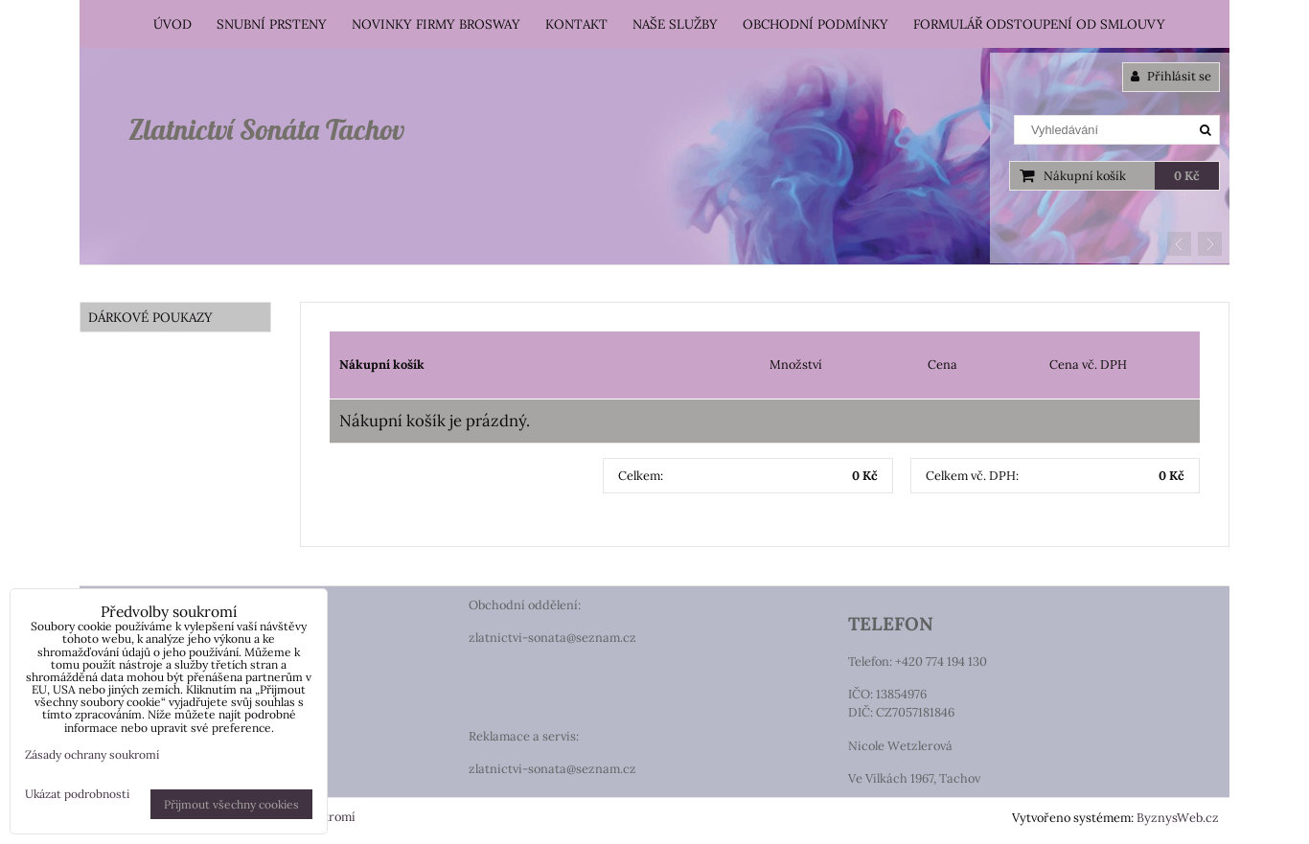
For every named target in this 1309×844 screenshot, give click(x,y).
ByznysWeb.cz (1178, 818)
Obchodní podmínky (815, 24)
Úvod (172, 24)
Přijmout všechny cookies (231, 804)
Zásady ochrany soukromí (92, 754)
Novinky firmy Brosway (436, 24)
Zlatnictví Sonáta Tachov (266, 129)
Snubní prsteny (272, 24)
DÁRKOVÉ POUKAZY (150, 317)
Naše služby (675, 24)
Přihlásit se (1171, 76)
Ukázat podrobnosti (77, 793)
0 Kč (1187, 176)
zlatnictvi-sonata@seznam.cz (552, 637)
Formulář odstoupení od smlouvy (1039, 24)
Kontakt (576, 24)
